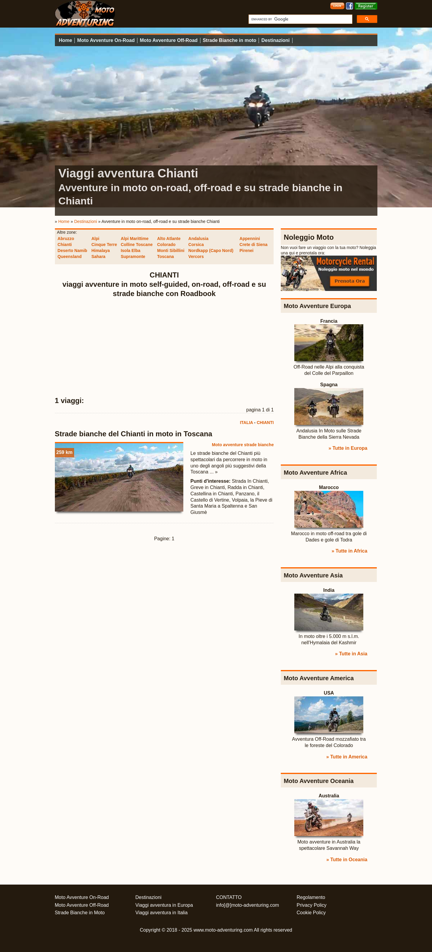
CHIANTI (265, 422)
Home (65, 40)
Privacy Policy (312, 905)
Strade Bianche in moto (229, 40)
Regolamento (311, 897)
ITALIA (246, 422)
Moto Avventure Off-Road (169, 40)
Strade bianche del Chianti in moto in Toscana (133, 434)
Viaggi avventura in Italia (161, 912)
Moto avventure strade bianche (243, 444)
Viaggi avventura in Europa (164, 905)
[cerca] (299, 19)
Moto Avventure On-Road (106, 40)
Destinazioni (275, 40)
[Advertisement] (164, 347)
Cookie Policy (311, 912)
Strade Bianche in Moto (80, 912)
